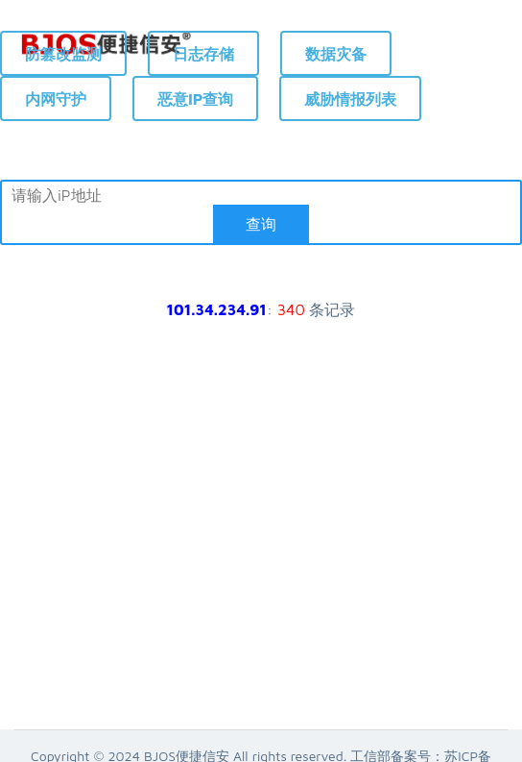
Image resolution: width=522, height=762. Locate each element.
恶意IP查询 (195, 99)
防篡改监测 (63, 53)
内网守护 (55, 99)
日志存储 (203, 53)
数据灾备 (336, 53)
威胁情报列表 (350, 99)
